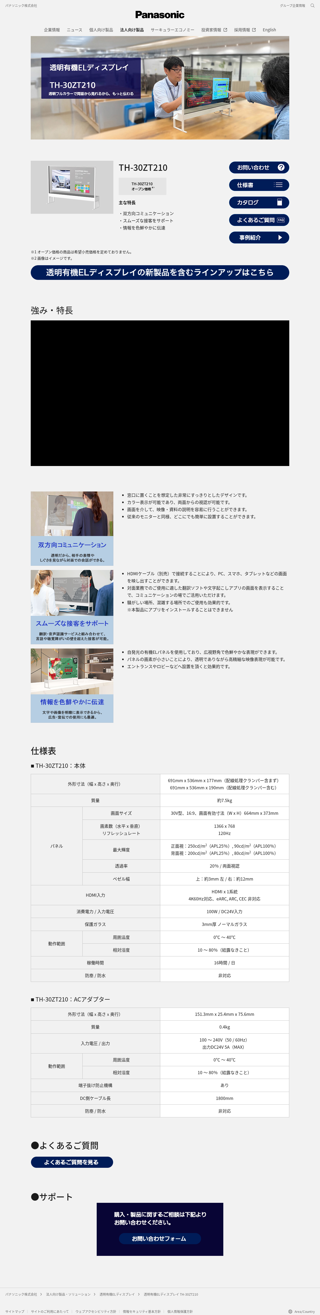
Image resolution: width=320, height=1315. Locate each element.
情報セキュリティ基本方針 (142, 1311)
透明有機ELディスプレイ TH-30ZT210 (171, 1294)
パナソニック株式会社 (21, 5)
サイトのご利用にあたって (50, 1311)
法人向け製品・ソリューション (68, 1294)
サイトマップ (14, 1311)
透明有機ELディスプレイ (117, 1294)
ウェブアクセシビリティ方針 (95, 1311)
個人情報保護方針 (180, 1311)
